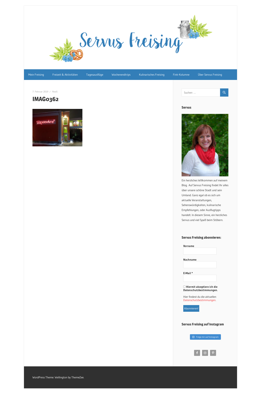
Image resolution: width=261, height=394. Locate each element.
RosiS (55, 91)
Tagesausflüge (94, 74)
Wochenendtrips (121, 74)
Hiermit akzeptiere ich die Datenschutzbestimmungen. (200, 288)
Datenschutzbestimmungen (199, 300)
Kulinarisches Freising (151, 74)
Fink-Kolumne (181, 74)
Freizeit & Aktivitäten (65, 74)
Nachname (189, 259)
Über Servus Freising (210, 74)
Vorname (188, 246)
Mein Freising (36, 74)
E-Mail (188, 273)
